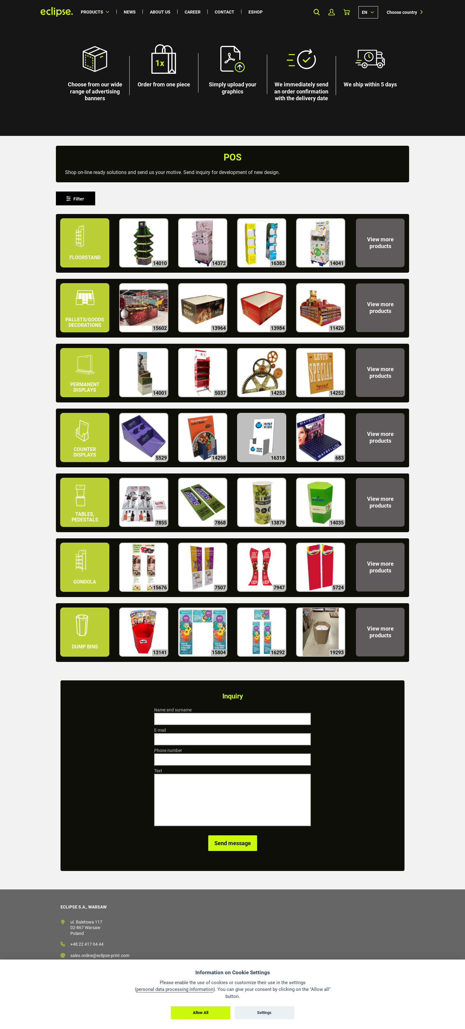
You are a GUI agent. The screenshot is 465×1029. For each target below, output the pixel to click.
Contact (224, 12)
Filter (78, 198)
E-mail (160, 730)
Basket (346, 12)
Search (316, 12)
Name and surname (173, 710)
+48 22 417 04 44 (87, 944)
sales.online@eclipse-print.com (99, 955)
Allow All (200, 1012)
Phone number (168, 750)
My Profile (331, 12)
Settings (264, 1012)
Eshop (255, 12)
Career (193, 12)
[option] (232, 68)
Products (92, 12)
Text (158, 771)
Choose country (402, 12)
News (130, 12)
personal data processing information (174, 989)
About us (160, 12)
